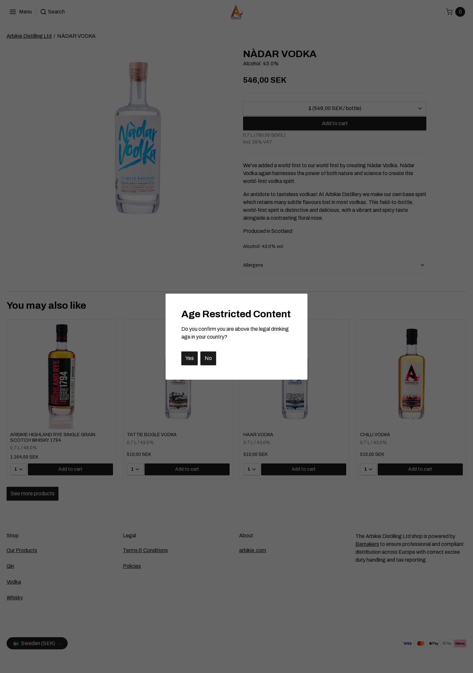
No (208, 358)
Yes (189, 358)
